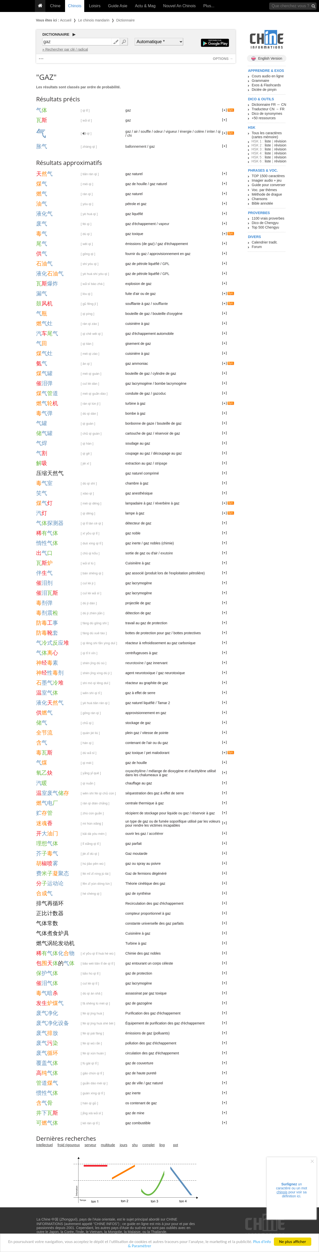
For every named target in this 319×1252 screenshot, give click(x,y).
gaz (128, 110)
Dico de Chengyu (265, 223)
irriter (211, 131)
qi (219, 131)
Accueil (65, 20)
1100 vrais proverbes (268, 218)
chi (129, 135)
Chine (55, 6)
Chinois (74, 6)
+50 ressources (264, 118)
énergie (186, 131)
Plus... (208, 6)
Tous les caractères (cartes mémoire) (267, 135)
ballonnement (135, 146)
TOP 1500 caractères (268, 176)
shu (135, 1145)
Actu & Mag (145, 6)
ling (162, 1145)
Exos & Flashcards (266, 85)
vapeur (164, 224)
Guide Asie (117, 6)
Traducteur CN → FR (268, 109)
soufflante (160, 304)
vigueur (171, 131)
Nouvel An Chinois (179, 6)
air (136, 131)
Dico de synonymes (267, 114)
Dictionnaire (125, 20)
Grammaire (260, 81)
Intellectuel (44, 1145)
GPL (165, 264)
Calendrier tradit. (265, 242)
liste (268, 141)
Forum (257, 247)
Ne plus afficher (292, 1241)
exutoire (166, 553)
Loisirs (94, 6)
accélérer (156, 834)
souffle (146, 131)
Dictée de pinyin (264, 90)
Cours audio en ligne (268, 76)
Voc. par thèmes (264, 190)
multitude (108, 1145)
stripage (161, 463)
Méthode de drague (267, 194)
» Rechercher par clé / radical (65, 49)
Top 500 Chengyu (265, 227)
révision (280, 141)
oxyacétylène (135, 771)
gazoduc (159, 393)
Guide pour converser (268, 185)
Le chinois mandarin (93, 20)
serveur (90, 1145)
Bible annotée (262, 203)
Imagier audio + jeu (266, 180)
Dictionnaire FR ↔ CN (269, 105)
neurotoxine (134, 663)
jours (123, 1145)
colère (199, 131)
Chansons (259, 199)
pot (175, 1145)
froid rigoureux (69, 1145)
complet (148, 1145)
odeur (158, 131)
